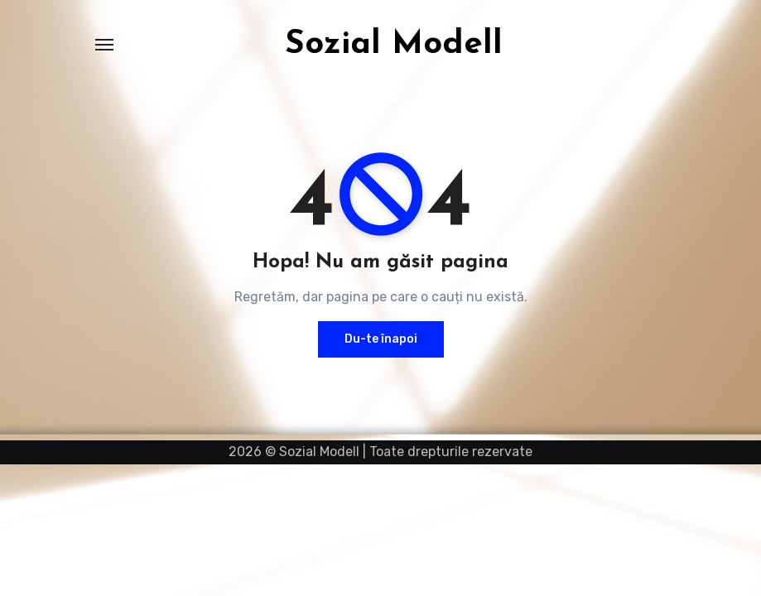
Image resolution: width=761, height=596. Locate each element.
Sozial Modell (394, 44)
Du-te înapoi (380, 339)
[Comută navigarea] (104, 45)
